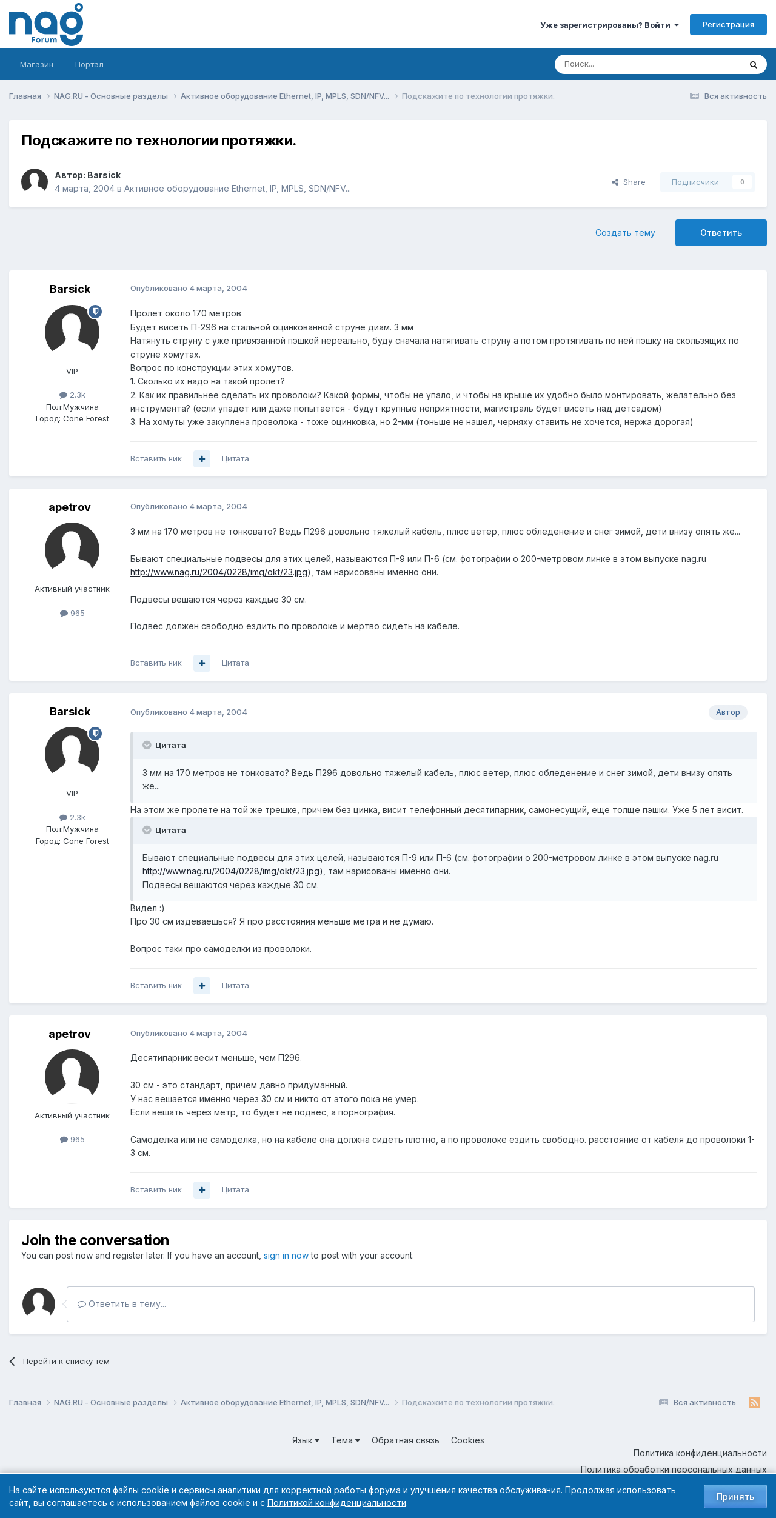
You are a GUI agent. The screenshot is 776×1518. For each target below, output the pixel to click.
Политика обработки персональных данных (674, 1469)
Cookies (467, 1440)
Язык (305, 1440)
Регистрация (728, 24)
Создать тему (625, 232)
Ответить (721, 232)
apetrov (69, 507)
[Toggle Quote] (147, 745)
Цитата (235, 458)
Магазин (36, 64)
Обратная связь (406, 1440)
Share (629, 182)
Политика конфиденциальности (700, 1453)
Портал (89, 64)
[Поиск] (614, 64)
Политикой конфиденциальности (336, 1502)
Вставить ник (156, 458)
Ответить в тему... (122, 1304)
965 (72, 613)
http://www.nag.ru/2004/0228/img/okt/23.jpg (218, 572)
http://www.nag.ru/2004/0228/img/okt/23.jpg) (232, 871)
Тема (345, 1440)
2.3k (72, 395)
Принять (735, 1496)
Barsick (104, 175)
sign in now (286, 1255)
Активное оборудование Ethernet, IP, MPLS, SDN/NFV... (237, 188)
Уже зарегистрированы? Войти (609, 25)
